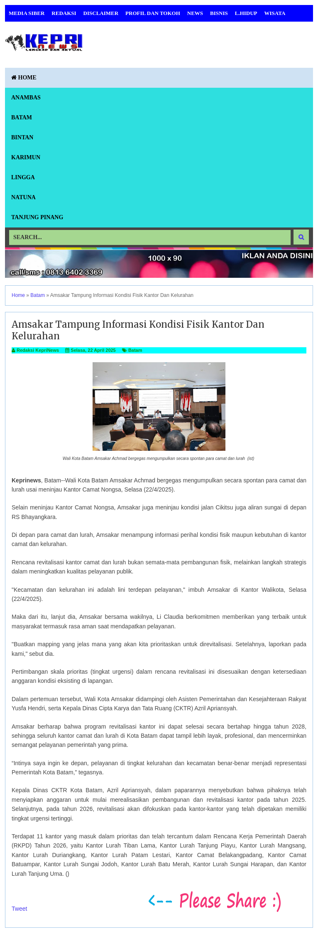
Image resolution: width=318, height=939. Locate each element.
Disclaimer (101, 13)
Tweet (19, 908)
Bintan (22, 137)
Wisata (275, 13)
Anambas (26, 97)
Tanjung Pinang (37, 217)
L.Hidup (246, 13)
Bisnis (219, 13)
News (195, 13)
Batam (21, 117)
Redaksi (63, 13)
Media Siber (26, 13)
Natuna (23, 197)
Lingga (23, 177)
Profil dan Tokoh (152, 13)
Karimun (25, 157)
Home (24, 77)
